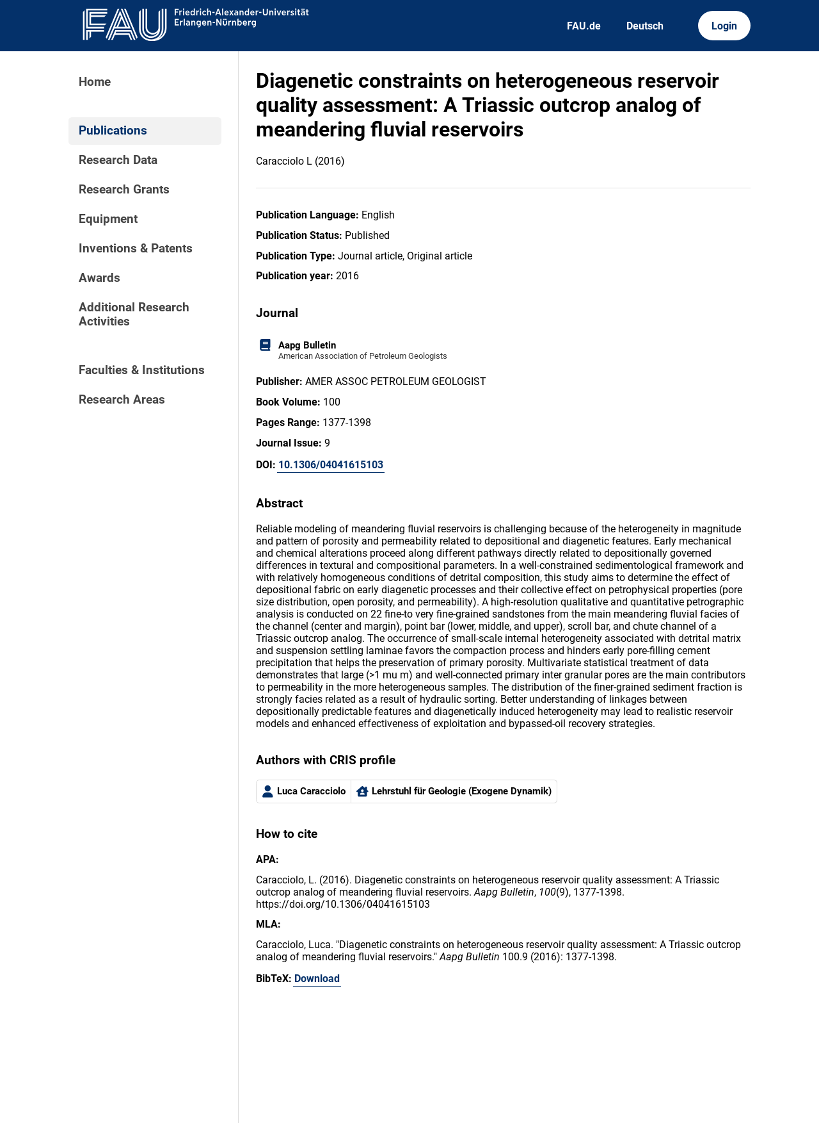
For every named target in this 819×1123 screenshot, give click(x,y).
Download (317, 978)
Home (95, 82)
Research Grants (124, 190)
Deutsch (645, 26)
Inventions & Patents (136, 249)
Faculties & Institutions (142, 370)
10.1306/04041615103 (330, 465)
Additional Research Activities (134, 314)
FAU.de (584, 26)
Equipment (108, 219)
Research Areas (122, 400)
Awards (99, 278)
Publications (113, 131)
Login (724, 26)
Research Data (118, 160)
